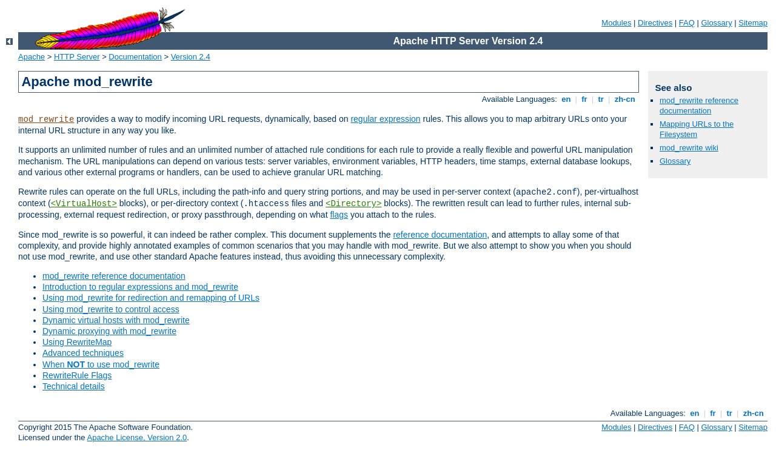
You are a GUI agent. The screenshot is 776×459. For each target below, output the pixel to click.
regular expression (385, 119)
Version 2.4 (190, 56)
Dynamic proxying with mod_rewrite (109, 331)
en (566, 99)
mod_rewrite (46, 119)
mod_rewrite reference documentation (114, 276)
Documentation (135, 56)
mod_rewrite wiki (689, 147)
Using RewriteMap (77, 342)
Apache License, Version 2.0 (137, 437)
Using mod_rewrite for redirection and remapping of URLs (150, 298)
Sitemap (753, 22)
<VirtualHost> (84, 204)
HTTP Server (77, 56)
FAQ (687, 22)
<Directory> (353, 204)
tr (601, 99)
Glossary (716, 22)
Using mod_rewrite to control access (110, 309)
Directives (655, 22)
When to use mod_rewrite (100, 364)
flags (339, 214)
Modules (616, 22)
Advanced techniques (83, 353)
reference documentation (440, 235)
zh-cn (624, 99)
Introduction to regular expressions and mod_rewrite (140, 287)
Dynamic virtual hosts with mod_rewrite (116, 320)
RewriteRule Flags (77, 375)
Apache (31, 56)
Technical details (73, 386)
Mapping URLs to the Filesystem (697, 129)
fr (585, 99)
